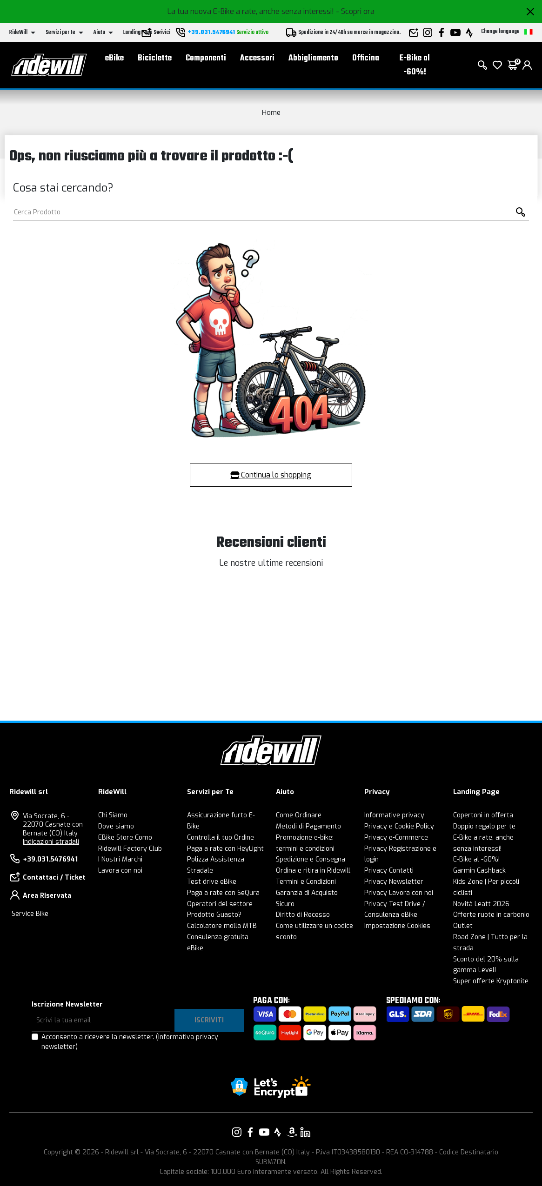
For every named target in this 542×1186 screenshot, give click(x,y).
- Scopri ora (355, 11)
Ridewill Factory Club (130, 848)
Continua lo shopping (270, 475)
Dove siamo (116, 826)
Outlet (463, 925)
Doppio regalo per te (484, 826)
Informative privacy (394, 815)
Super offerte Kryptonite (491, 981)
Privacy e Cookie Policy (399, 826)
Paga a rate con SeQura (223, 892)
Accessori (257, 58)
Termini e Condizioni (306, 881)
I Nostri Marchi (120, 859)
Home (271, 112)
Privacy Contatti (389, 870)
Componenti (206, 58)
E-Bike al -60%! (415, 65)
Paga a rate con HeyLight (225, 848)
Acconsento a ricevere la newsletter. (129, 1042)
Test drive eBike (211, 881)
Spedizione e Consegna (310, 859)
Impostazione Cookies (397, 925)
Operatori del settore (220, 904)
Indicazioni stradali (51, 841)
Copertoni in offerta (483, 815)
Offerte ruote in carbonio (491, 914)
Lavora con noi (120, 870)
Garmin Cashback (479, 870)
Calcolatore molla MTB (222, 925)
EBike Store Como (125, 837)
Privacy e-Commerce (396, 837)
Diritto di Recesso (303, 914)
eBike (114, 58)
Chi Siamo (112, 815)
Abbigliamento (313, 58)
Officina (365, 58)
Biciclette (155, 58)
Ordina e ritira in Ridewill (313, 870)
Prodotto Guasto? (214, 914)
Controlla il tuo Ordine (220, 837)
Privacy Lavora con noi (398, 892)
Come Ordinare (298, 815)
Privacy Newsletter (393, 881)
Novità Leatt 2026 (481, 904)
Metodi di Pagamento (308, 826)
